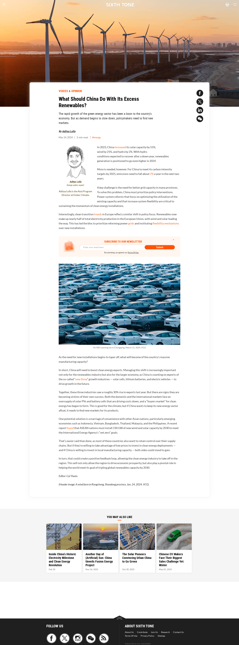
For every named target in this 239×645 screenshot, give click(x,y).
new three (81, 379)
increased (120, 147)
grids (131, 223)
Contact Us (178, 632)
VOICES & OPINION (70, 91)
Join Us (154, 632)
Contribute (142, 632)
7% (152, 173)
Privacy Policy (147, 636)
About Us (129, 632)
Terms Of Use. (133, 253)
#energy (96, 137)
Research (165, 632)
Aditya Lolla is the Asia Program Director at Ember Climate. (75, 193)
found (70, 428)
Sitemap (161, 636)
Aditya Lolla (68, 131)
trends (98, 214)
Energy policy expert (75, 185)
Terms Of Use (131, 636)
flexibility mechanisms (165, 223)
